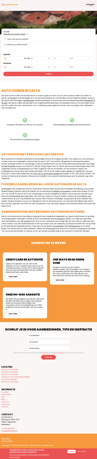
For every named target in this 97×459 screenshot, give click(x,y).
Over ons (5, 402)
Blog (3, 399)
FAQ (3, 397)
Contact (4, 407)
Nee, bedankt (81, 451)
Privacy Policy (7, 441)
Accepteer (71, 451)
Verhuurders (6, 394)
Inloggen (90, 4)
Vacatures (5, 404)
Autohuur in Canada (9, 372)
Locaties (4, 392)
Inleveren (7, 63)
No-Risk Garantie (8, 166)
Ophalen (7, 54)
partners (61, 219)
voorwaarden (58, 226)
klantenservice (74, 226)
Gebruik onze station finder (14, 34)
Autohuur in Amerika (9, 369)
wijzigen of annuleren (62, 191)
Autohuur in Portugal (9, 382)
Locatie (6, 32)
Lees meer (13, 276)
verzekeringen (28, 100)
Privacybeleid (45, 352)
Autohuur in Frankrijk (9, 374)
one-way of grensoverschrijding (47, 174)
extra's (69, 171)
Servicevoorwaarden (59, 352)
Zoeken (48, 74)
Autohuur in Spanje (9, 379)
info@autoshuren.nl (9, 431)
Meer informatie (15, 457)
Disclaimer (5, 438)
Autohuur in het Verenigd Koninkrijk (15, 377)
